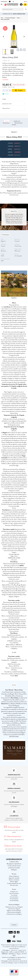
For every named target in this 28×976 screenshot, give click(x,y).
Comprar (18, 90)
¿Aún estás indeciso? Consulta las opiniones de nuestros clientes (14, 850)
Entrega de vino (14, 891)
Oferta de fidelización (14, 876)
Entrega (14, 99)
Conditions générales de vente (14, 883)
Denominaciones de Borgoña (14, 912)
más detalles (5, 79)
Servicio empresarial (14, 893)
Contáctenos (14, 925)
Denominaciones (18, 123)
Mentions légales (14, 881)
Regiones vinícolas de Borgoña (14, 910)
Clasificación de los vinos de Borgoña (14, 907)
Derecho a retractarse (14, 880)
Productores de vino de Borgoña (14, 914)
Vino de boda (14, 895)
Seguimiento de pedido (14, 878)
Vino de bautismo (14, 897)
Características (6, 123)
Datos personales (14, 885)
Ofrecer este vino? (14, 108)
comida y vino (17, 121)
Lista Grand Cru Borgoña (14, 909)
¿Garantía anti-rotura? (14, 104)
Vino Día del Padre (14, 900)
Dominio (14, 125)
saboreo (7, 121)
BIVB (16, 676)
